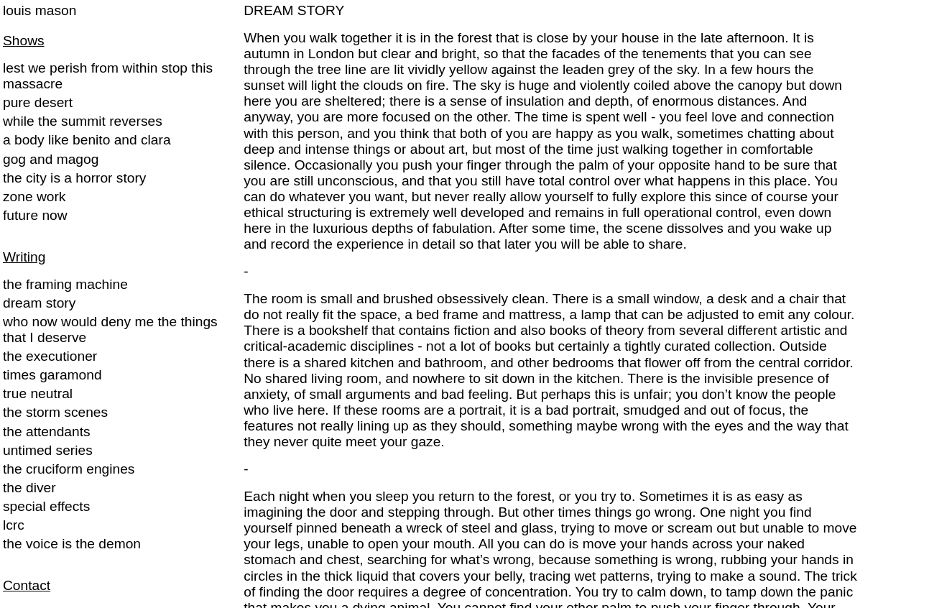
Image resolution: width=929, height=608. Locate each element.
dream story (39, 302)
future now (35, 215)
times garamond (52, 374)
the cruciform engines (68, 468)
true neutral (38, 393)
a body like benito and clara (87, 139)
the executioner (50, 356)
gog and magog (50, 159)
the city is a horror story (74, 177)
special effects (46, 506)
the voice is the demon (72, 543)
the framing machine (65, 284)
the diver (29, 487)
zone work (34, 196)
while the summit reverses (82, 121)
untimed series (48, 450)
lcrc (13, 525)
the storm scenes (55, 412)
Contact (26, 585)
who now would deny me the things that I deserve (110, 329)
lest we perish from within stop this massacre (108, 75)
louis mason (39, 10)
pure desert (38, 102)
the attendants (47, 431)
